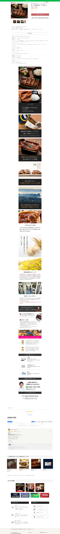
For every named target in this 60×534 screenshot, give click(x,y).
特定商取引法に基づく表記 (43, 532)
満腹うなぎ (20, 2)
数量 (31, 11)
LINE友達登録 (26, 0)
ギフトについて (32, 2)
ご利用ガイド (29, 475)
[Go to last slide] (12, 21)
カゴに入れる (41, 14)
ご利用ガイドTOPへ (40, 516)
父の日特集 (26, 2)
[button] (14, 22)
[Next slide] (26, 21)
